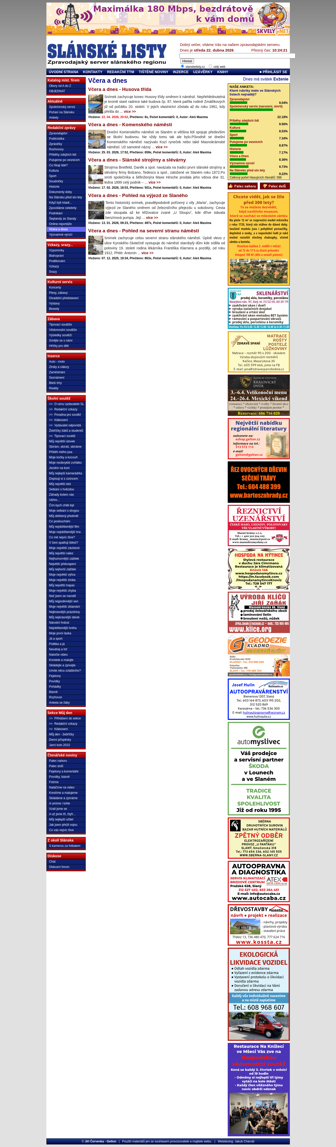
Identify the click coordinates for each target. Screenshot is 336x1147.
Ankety (54, 117)
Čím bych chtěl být (61, 505)
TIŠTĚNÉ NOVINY (153, 72)
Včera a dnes (58, 229)
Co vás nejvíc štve (61, 830)
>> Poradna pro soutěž (65, 414)
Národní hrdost (59, 622)
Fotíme (54, 782)
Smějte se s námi (61, 340)
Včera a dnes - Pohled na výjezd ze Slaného (138, 195)
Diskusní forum (59, 867)
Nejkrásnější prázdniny (64, 612)
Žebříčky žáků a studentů (66, 430)
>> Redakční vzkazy (63, 409)
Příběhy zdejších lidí (62, 154)
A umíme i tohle (59, 803)
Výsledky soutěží (60, 335)
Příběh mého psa (60, 452)
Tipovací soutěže (60, 324)
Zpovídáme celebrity (63, 208)
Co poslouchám (59, 521)
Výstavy (54, 303)
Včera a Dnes (239, 156)
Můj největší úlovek (62, 441)
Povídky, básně (59, 777)
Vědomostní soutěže (63, 330)
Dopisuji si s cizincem (63, 478)
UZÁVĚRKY (203, 72)
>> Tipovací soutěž (62, 436)
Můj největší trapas (62, 585)
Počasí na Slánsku (61, 112)
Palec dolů (56, 766)
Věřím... (54, 500)
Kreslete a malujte (61, 660)
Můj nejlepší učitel (61, 819)
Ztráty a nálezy (59, 367)
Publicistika (56, 138)
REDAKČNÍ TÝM (120, 72)
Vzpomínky (56, 250)
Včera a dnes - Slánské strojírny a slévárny (137, 160)
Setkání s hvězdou (61, 489)
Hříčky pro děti (59, 346)
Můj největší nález (61, 553)
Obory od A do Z (60, 86)
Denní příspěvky (60, 739)
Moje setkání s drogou (64, 510)
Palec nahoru (58, 761)
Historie (54, 186)
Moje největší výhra (62, 574)
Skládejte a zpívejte (62, 665)
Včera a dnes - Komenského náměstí (130, 124)
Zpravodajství (58, 133)
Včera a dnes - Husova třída (119, 89)
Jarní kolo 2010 (59, 745)
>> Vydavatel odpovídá (65, 425)
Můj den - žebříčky (61, 734)
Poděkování (57, 261)
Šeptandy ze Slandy (62, 218)
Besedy (54, 309)
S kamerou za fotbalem (64, 846)
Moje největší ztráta (62, 580)
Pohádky (55, 686)
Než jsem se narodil (62, 596)
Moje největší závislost (64, 548)
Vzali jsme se (58, 809)
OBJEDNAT (57, 91)
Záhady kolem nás (61, 494)
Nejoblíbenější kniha (63, 628)
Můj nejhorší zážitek (62, 569)
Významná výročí (242, 163)
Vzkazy (54, 266)
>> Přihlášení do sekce (65, 718)
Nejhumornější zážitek (64, 558)
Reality (54, 388)
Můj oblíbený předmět (63, 516)
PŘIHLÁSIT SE (273, 72)
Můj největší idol (60, 484)
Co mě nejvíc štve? (62, 537)
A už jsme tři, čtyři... (62, 814)
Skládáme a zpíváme (63, 798)
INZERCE (180, 72)
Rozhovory (56, 149)
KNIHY (222, 72)
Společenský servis (62, 107)
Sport (53, 176)
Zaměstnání (57, 372)
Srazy (53, 271)
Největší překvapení (62, 564)
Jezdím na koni (59, 468)
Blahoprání (56, 255)
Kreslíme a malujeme (63, 793)
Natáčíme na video (62, 787)
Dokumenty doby (60, 192)
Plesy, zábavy (58, 293)
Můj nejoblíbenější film (64, 526)
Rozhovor (55, 697)
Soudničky (56, 181)
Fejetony (55, 676)
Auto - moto (57, 361)
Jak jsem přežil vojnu (63, 825)
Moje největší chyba (62, 590)
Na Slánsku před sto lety (65, 197)
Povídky (54, 681)
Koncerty (55, 287)
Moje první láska (60, 633)
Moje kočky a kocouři (63, 457)
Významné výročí (61, 234)
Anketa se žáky (59, 702)
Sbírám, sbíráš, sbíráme (65, 446)
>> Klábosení (58, 420)
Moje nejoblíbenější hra (65, 532)
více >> (130, 111)
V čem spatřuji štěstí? (63, 542)
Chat (52, 861)
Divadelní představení (64, 298)
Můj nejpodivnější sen (63, 601)
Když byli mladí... (60, 202)
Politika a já (57, 644)
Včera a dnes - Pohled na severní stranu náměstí (143, 230)
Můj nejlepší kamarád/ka (65, 473)
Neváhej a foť (58, 649)
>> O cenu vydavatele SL (66, 404)
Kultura (54, 170)
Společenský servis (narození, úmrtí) (256, 106)
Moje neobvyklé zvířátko (65, 462)
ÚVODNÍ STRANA (64, 72)
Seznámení (57, 377)
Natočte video (58, 654)
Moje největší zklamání (64, 606)
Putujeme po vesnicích (64, 160)
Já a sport (56, 638)
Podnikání (56, 213)
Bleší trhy (55, 383)
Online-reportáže (60, 224)
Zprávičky (55, 144)
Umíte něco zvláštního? (65, 670)
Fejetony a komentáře (64, 771)
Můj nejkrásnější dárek (64, 617)
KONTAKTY (92, 72)
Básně (53, 692)
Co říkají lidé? (58, 165)
